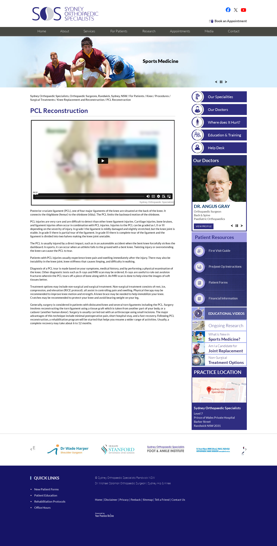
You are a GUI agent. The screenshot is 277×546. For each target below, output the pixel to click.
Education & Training (224, 135)
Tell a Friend (162, 499)
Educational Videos (226, 313)
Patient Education (45, 495)
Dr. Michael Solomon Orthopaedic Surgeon (120, 483)
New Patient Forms (46, 489)
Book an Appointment (231, 21)
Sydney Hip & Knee (159, 483)
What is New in (227, 337)
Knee (149, 96)
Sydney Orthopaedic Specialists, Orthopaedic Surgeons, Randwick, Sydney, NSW (78, 96)
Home (98, 499)
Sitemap (148, 499)
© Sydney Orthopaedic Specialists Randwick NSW (125, 477)
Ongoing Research (225, 325)
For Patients (137, 96)
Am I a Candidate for (227, 348)
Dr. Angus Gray (212, 206)
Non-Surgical (227, 360)
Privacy (124, 499)
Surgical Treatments (42, 99)
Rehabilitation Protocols (49, 501)
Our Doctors (218, 109)
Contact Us (178, 499)
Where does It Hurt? (224, 122)
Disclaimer (110, 499)
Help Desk (216, 147)
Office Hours (42, 507)
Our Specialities (220, 96)
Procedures (162, 96)
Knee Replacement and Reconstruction (80, 99)
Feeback (136, 499)
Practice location (217, 372)
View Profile (204, 226)
